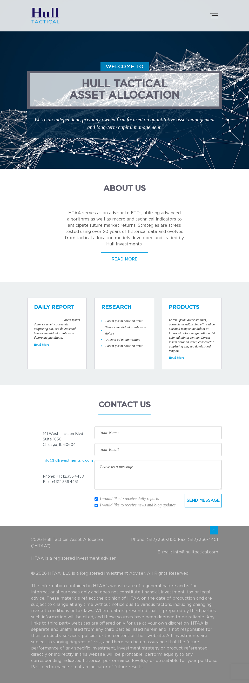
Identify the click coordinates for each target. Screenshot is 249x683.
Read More (42, 344)
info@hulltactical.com (195, 552)
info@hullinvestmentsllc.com (68, 461)
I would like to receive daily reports (127, 498)
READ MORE (124, 259)
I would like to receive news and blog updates (135, 505)
